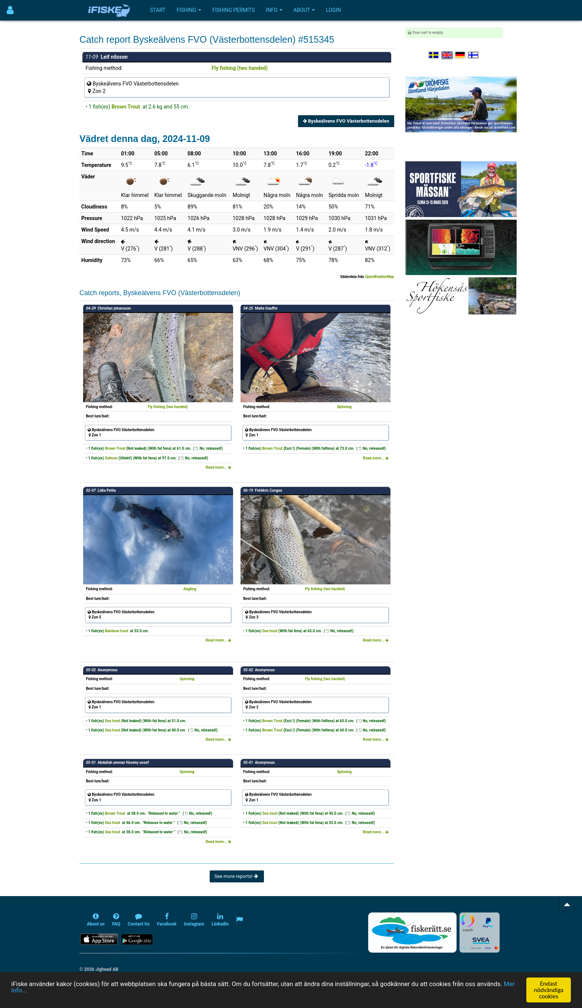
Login (333, 10)
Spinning (344, 407)
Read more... (218, 467)
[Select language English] (447, 55)
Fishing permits (233, 10)
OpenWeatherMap (379, 277)
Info (274, 10)
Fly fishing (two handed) (240, 68)
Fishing (189, 10)
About (304, 10)
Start (158, 10)
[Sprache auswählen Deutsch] (460, 55)
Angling (189, 589)
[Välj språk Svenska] (434, 55)
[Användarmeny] (10, 10)
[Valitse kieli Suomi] (473, 55)
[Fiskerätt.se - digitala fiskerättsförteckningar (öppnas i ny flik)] (412, 932)
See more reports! (237, 876)
